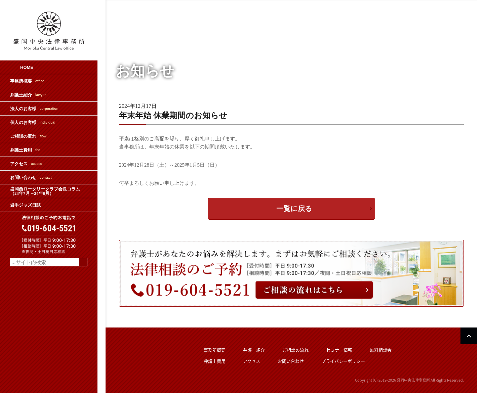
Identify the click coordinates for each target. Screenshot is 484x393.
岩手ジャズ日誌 (25, 205)
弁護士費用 (25, 149)
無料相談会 (381, 350)
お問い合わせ (31, 177)
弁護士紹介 (28, 94)
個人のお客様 (32, 122)
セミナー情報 (339, 350)
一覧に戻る (294, 209)
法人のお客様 (34, 108)
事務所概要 (27, 81)
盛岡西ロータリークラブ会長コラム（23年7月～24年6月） (45, 191)
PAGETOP (468, 336)
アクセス (26, 163)
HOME (26, 67)
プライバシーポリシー (343, 361)
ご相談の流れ (28, 136)
